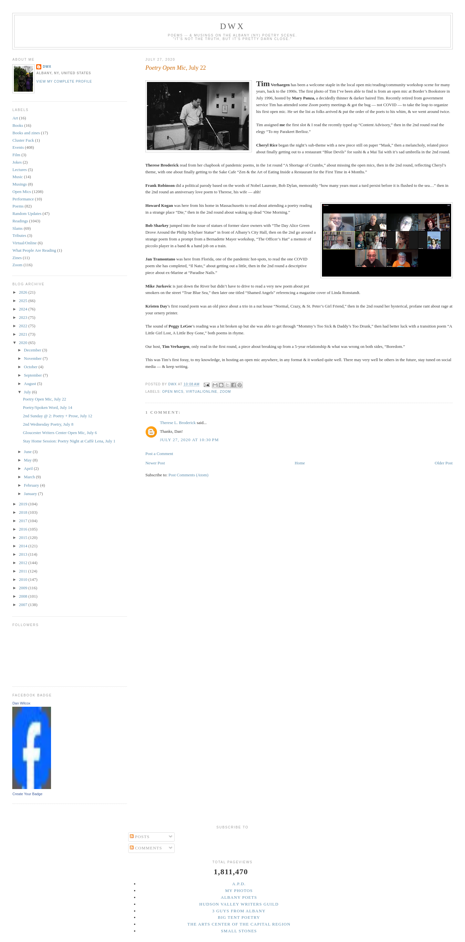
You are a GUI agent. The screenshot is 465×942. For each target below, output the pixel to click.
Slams (17, 228)
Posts (140, 836)
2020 (23, 342)
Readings (20, 220)
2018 (23, 512)
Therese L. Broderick (178, 422)
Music (17, 176)
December (33, 350)
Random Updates (26, 213)
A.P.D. (239, 883)
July (28, 392)
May (28, 460)
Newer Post (155, 463)
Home (300, 463)
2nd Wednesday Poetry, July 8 (48, 424)
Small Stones (239, 930)
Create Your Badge (27, 794)
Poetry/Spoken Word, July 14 (47, 407)
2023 (23, 317)
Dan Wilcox (21, 703)
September (33, 375)
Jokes (17, 162)
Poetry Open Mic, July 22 (44, 399)
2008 (23, 596)
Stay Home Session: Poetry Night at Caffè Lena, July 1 (69, 441)
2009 (23, 587)
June (28, 451)
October (31, 366)
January (31, 493)
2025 (23, 300)
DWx (232, 26)
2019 (23, 503)
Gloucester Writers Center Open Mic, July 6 (60, 432)
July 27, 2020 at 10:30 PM (189, 439)
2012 (23, 562)
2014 (23, 545)
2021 (23, 334)
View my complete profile (64, 81)
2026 (23, 292)
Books (17, 125)
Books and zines (26, 132)
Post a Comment (159, 453)
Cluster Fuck (23, 140)
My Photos (239, 890)
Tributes (19, 235)
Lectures (19, 169)
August (30, 383)
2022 (23, 325)
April (29, 468)
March (30, 476)
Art (15, 118)
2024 (23, 309)
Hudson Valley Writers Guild (239, 904)
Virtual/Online (201, 391)
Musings (19, 184)
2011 (23, 571)
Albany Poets (239, 897)
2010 (23, 579)
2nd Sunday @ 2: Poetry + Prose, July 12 (57, 415)
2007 (23, 604)
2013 (23, 554)
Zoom (225, 391)
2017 (23, 520)
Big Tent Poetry (239, 917)
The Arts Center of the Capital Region (238, 924)
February (32, 485)
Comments (146, 848)
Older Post (443, 463)
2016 (23, 529)
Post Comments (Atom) (189, 474)
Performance (23, 199)
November (33, 358)
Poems (18, 206)
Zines (17, 257)
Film (16, 154)
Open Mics (172, 391)
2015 (23, 537)
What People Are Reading (34, 250)
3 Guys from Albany (238, 910)
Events (18, 147)
